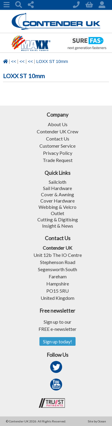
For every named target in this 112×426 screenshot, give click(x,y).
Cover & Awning (57, 194)
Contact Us (57, 138)
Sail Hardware (57, 188)
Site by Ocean (97, 421)
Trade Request (58, 160)
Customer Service (57, 146)
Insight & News (57, 226)
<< (13, 61)
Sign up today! (57, 341)
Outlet (57, 213)
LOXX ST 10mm (52, 61)
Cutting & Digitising (57, 219)
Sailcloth (57, 182)
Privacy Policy (57, 153)
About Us (57, 124)
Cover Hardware (57, 200)
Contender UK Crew (57, 131)
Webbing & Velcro (57, 207)
